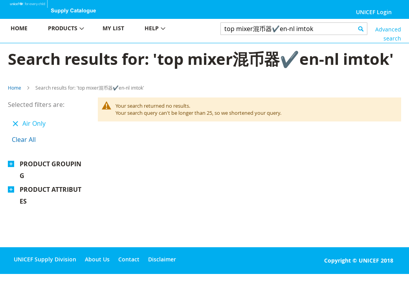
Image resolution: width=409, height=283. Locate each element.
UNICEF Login (374, 12)
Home (14, 88)
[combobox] (294, 28)
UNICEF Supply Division (45, 259)
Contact (128, 259)
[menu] (102, 29)
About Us (97, 259)
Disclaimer (162, 259)
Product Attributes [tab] (50, 195)
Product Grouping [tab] (50, 170)
